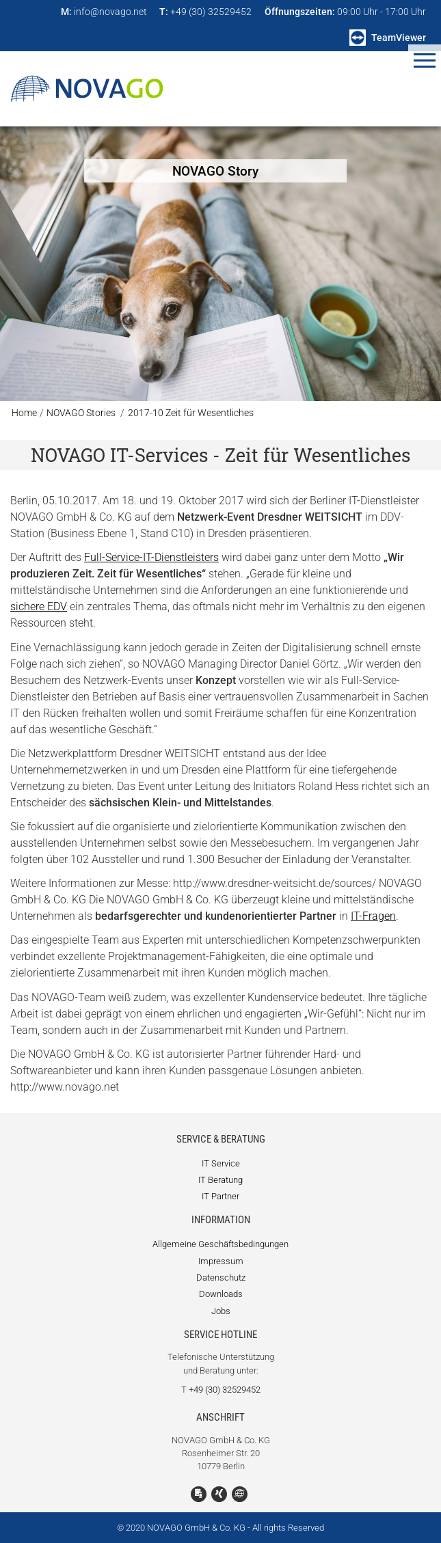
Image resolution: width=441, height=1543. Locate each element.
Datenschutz (220, 1277)
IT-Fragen (373, 916)
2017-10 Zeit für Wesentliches (191, 413)
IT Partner (220, 1196)
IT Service (221, 1163)
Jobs (220, 1311)
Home (24, 413)
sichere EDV (38, 606)
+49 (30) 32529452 (224, 1389)
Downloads (221, 1294)
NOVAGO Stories (81, 413)
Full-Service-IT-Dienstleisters (151, 557)
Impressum (220, 1261)
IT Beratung (220, 1180)
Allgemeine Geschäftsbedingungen (220, 1244)
